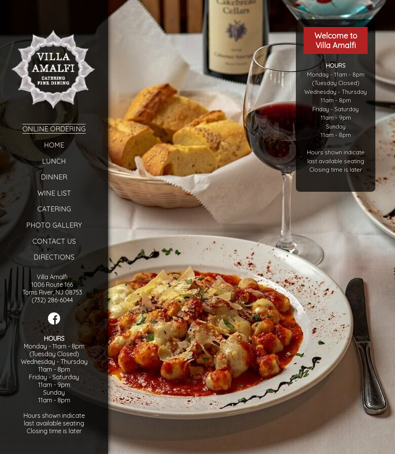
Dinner (54, 177)
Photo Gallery (54, 225)
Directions (54, 257)
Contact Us (54, 241)
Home (54, 145)
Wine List (54, 193)
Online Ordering (54, 128)
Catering (54, 208)
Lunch (54, 161)
